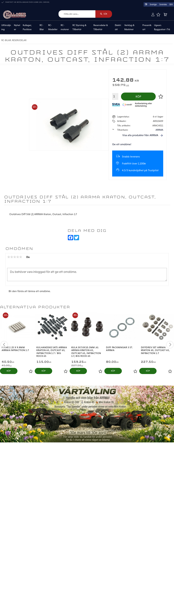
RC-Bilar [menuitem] (42, 27)
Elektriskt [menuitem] (118, 27)
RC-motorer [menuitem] (65, 27)
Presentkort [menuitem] (146, 27)
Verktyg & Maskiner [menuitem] (129, 27)
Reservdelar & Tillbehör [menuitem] (100, 27)
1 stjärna (8, 256)
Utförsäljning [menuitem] (6, 27)
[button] (158, 15)
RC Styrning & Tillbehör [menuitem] (79, 27)
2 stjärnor (11, 256)
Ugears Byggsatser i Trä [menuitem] (162, 27)
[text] (137, 80)
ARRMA (159, 129)
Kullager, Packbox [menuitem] (27, 27)
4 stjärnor (17, 256)
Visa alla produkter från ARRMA (140, 135)
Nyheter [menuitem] (17, 27)
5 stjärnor (20, 256)
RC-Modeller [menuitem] (53, 27)
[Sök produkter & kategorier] (76, 14)
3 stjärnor (14, 256)
